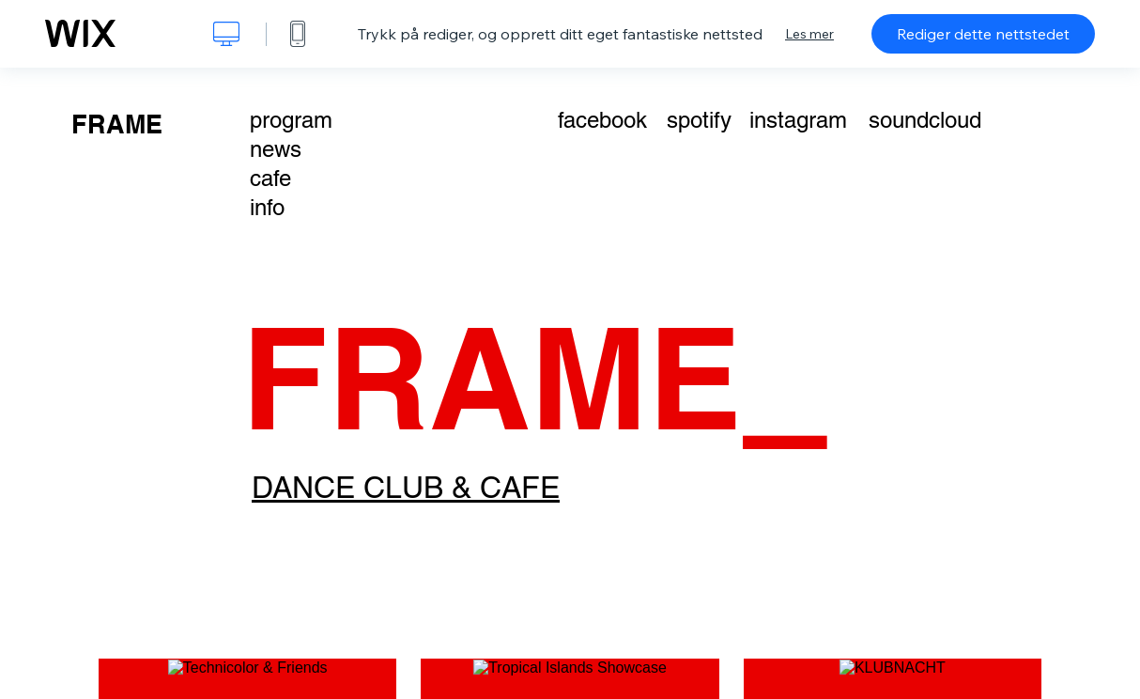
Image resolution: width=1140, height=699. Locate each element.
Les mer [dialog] (809, 33)
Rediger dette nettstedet (983, 33)
